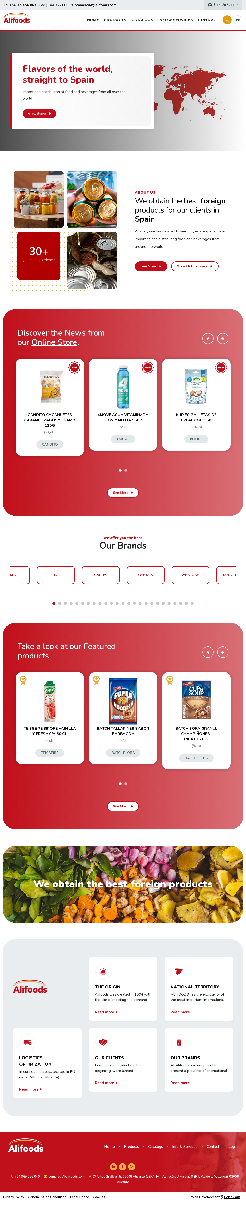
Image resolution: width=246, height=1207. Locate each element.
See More (151, 266)
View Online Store (195, 266)
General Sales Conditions (47, 1197)
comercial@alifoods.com (96, 5)
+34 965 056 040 (22, 5)
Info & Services (175, 20)
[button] (120, 470)
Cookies (99, 1197)
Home (93, 20)
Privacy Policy (13, 1197)
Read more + (106, 1012)
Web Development (215, 1197)
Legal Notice (79, 1197)
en (238, 20)
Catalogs (142, 20)
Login (233, 1146)
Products (115, 20)
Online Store (54, 342)
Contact (207, 20)
